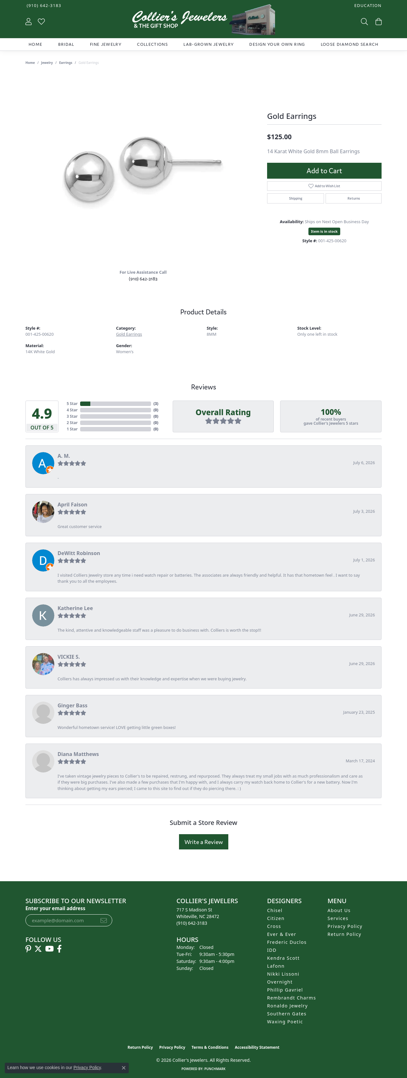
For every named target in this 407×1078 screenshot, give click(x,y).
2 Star (72, 422)
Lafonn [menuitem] (276, 966)
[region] (143, 168)
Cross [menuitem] (274, 926)
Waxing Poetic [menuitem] (285, 1022)
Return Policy (345, 934)
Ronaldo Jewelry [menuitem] (287, 1006)
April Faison (72, 504)
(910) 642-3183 (143, 279)
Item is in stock (324, 231)
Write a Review (203, 842)
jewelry (47, 62)
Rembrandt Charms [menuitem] (291, 998)
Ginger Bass (72, 705)
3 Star (72, 416)
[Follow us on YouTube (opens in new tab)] (49, 949)
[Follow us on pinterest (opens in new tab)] (28, 949)
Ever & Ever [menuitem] (281, 934)
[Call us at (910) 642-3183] (191, 923)
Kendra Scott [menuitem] (283, 958)
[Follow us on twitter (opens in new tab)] (38, 949)
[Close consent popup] (124, 1068)
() (156, 403)
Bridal (66, 44)
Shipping (295, 198)
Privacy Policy (345, 926)
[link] (43, 5)
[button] (367, 5)
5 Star (72, 403)
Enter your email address (55, 908)
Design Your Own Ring (277, 44)
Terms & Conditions (210, 1047)
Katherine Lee (75, 608)
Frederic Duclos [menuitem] (287, 942)
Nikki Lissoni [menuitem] (283, 974)
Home (35, 44)
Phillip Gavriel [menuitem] (285, 990)
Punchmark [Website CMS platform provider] (215, 1069)
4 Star (72, 410)
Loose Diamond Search (349, 44)
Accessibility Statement (257, 1047)
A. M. (64, 455)
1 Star (72, 429)
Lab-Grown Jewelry (208, 44)
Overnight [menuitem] (280, 982)
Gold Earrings (129, 334)
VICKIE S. (69, 656)
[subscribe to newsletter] (103, 920)
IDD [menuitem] (272, 950)
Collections (152, 44)
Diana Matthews (78, 754)
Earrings (65, 62)
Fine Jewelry (105, 44)
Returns (354, 198)
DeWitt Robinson (79, 553)
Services (338, 918)
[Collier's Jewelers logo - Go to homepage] (203, 21)
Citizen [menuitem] (276, 918)
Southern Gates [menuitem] (287, 1014)
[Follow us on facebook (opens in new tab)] (59, 949)
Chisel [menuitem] (275, 910)
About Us (339, 910)
